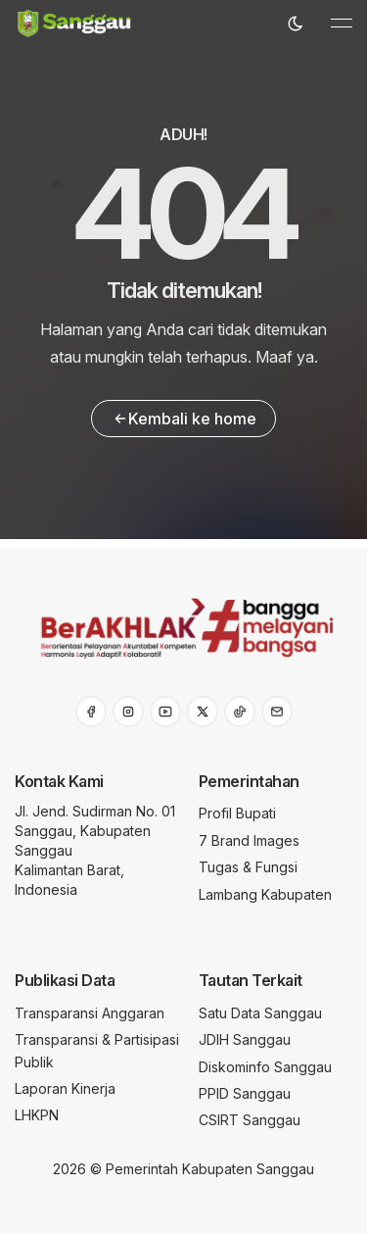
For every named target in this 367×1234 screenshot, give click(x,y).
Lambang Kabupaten (265, 894)
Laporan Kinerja (65, 1088)
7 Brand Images (249, 840)
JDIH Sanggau (245, 1039)
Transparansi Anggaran (89, 1013)
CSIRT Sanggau (249, 1119)
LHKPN (37, 1115)
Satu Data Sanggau (260, 1013)
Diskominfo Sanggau (265, 1067)
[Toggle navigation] (341, 23)
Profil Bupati (237, 813)
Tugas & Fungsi (248, 867)
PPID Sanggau (245, 1093)
